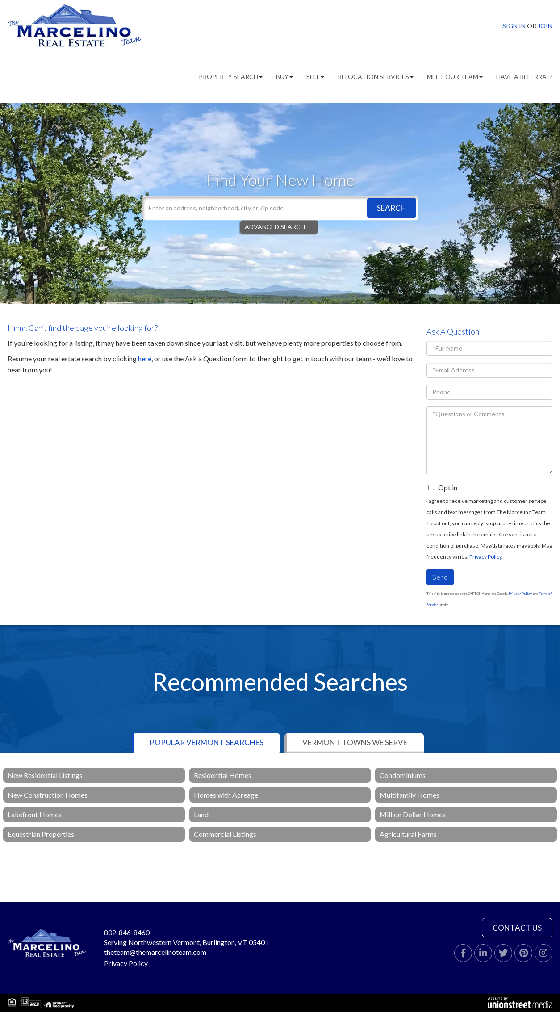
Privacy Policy (485, 556)
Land (201, 814)
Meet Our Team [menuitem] (455, 76)
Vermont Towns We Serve (354, 742)
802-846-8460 (127, 932)
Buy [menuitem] (284, 76)
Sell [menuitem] (315, 76)
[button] (391, 208)
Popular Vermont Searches (206, 742)
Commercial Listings (225, 834)
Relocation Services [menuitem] (376, 76)
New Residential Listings (45, 775)
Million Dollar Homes (413, 814)
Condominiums (403, 775)
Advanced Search (275, 226)
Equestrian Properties (41, 834)
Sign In (514, 25)
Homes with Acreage (226, 794)
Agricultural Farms (408, 834)
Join (545, 25)
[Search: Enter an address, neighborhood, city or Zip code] (280, 208)
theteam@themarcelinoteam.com (155, 952)
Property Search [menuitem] (231, 76)
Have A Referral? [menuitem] (524, 76)
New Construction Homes (48, 794)
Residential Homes (222, 775)
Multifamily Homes (409, 794)
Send (440, 577)
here (144, 358)
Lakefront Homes (35, 814)
